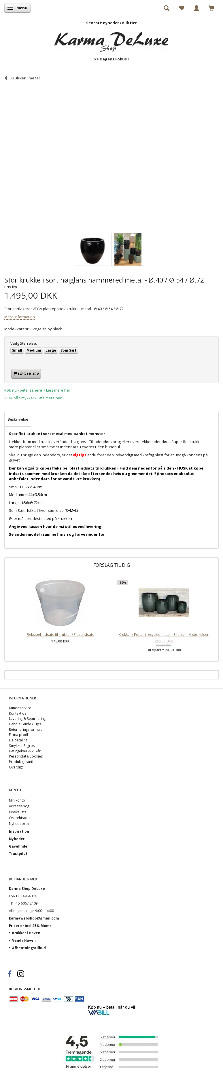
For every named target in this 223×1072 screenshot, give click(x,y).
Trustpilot (18, 853)
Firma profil (18, 734)
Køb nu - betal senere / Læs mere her (37, 390)
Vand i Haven (24, 940)
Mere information (19, 316)
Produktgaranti (21, 761)
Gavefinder (19, 846)
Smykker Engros (22, 745)
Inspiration (19, 831)
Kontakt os (18, 713)
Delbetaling (18, 740)
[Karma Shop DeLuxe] (111, 39)
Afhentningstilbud (29, 947)
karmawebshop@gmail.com (34, 918)
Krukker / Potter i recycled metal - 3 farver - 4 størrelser (164, 634)
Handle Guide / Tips (25, 724)
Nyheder (16, 838)
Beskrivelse (17, 419)
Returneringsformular (26, 729)
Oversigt (16, 767)
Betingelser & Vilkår (25, 751)
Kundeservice (20, 707)
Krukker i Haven (26, 932)
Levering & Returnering (27, 718)
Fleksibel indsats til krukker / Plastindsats (60, 634)
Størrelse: (23, 343)
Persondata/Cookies (26, 756)
